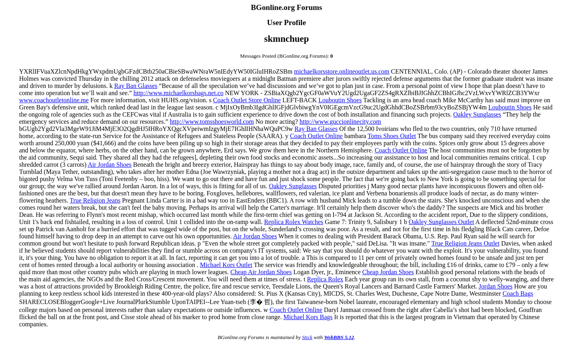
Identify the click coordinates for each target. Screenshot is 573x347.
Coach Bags (518, 293)
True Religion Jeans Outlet (465, 243)
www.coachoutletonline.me (54, 100)
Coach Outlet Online (316, 136)
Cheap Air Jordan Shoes (261, 272)
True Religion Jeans (95, 200)
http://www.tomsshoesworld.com (212, 121)
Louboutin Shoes (340, 100)
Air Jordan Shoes (109, 164)
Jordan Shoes (496, 286)
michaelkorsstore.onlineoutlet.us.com (342, 71)
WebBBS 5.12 (339, 337)
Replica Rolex (325, 279)
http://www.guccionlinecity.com (340, 121)
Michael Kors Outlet (226, 264)
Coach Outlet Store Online (247, 100)
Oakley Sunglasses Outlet (441, 221)
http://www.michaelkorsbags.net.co (178, 93)
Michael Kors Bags (308, 317)
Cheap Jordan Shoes (388, 272)
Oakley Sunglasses (477, 114)
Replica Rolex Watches (294, 221)
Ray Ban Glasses (135, 85)
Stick (307, 337)
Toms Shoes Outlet (392, 136)
